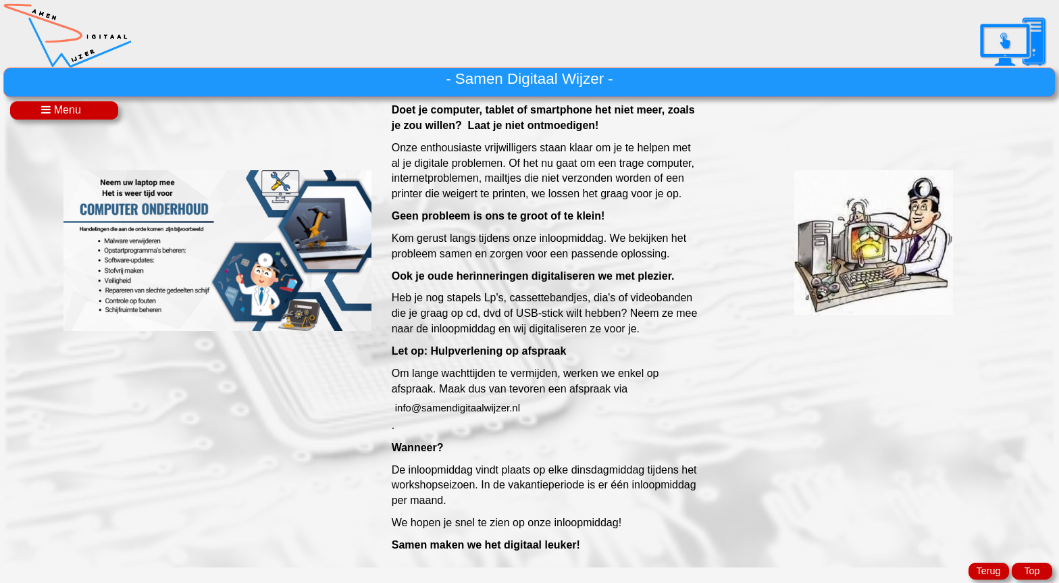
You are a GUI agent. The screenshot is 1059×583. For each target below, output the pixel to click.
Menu (63, 110)
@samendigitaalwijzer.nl (457, 407)
